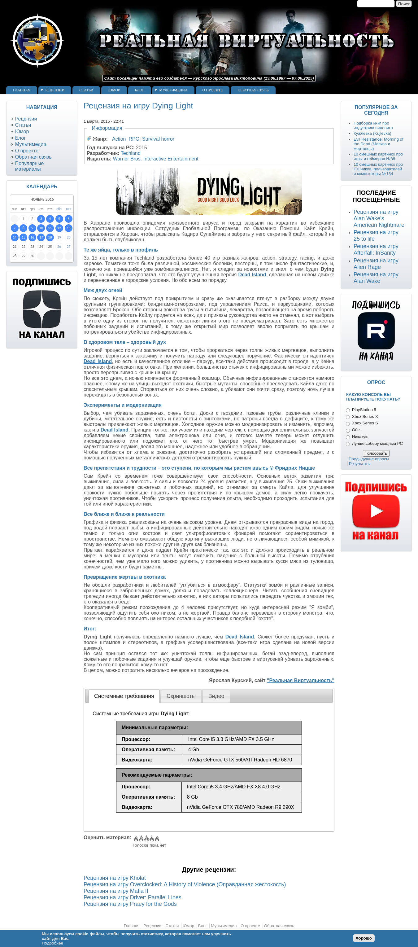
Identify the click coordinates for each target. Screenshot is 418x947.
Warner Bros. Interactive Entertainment (155, 158)
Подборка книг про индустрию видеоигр (373, 125)
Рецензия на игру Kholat (115, 878)
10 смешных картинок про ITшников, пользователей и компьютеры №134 (378, 169)
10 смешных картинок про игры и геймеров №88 (378, 156)
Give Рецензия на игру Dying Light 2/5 (140, 839)
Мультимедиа (173, 90)
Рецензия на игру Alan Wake (376, 277)
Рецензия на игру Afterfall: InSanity (376, 249)
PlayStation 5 (364, 409)
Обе (356, 429)
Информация (107, 128)
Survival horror (158, 139)
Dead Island (252, 274)
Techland (131, 153)
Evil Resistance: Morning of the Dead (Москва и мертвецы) (378, 144)
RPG (133, 139)
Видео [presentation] (216, 696)
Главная (21, 90)
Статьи (86, 90)
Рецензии (54, 90)
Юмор (114, 90)
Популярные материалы (29, 166)
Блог (139, 90)
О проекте (212, 90)
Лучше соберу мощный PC (377, 443)
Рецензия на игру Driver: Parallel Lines (132, 897)
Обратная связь (252, 90)
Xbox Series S (365, 423)
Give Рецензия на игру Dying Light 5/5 (156, 839)
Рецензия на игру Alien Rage (376, 263)
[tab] (124, 696)
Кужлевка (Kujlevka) (372, 133)
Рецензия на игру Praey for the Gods (130, 904)
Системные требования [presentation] (124, 696)
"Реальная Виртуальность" (300, 680)
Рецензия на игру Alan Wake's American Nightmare (379, 218)
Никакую (360, 436)
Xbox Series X (365, 416)
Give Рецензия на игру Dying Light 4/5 (151, 839)
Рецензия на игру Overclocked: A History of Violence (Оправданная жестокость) (185, 884)
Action (119, 139)
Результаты (360, 463)
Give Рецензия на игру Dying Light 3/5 (146, 839)
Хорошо (364, 938)
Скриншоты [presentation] (181, 696)
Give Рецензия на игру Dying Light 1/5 (135, 839)
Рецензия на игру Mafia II (116, 891)
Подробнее (52, 943)
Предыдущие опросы (369, 459)
